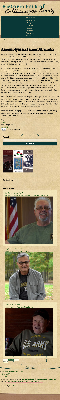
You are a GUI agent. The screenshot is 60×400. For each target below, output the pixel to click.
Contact (4, 377)
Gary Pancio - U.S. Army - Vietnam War (17, 249)
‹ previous (5, 360)
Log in (3, 129)
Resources (30, 33)
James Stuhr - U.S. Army (13, 305)
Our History (30, 20)
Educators (30, 36)
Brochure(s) (6, 374)
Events (30, 31)
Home (3, 39)
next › (16, 360)
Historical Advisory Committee (12, 371)
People (30, 23)
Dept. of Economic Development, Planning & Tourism (24, 381)
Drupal (11, 386)
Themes (30, 28)
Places (30, 25)
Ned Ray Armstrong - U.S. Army (15, 193)
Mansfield (4, 127)
